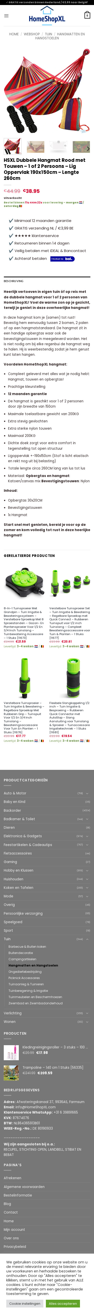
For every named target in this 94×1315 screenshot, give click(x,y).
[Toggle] (87, 793)
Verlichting (13, 1013)
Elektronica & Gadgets (23, 836)
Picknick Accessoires (24, 978)
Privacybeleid (15, 1246)
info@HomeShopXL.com (36, 1107)
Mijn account (14, 1229)
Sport (8, 930)
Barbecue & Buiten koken (27, 946)
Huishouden (13, 879)
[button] (6, 15)
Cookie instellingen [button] (24, 1303)
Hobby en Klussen (18, 870)
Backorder (12, 810)
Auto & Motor (15, 793)
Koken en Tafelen (18, 887)
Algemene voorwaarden (24, 1186)
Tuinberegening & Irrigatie (28, 991)
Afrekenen (12, 1178)
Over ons (11, 1238)
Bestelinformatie (18, 1195)
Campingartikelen (22, 959)
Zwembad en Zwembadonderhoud (36, 1003)
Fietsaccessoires (18, 853)
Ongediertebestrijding (25, 972)
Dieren (9, 827)
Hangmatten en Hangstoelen (60, 36)
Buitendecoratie (21, 953)
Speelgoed (13, 922)
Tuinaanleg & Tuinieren (26, 984)
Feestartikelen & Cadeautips (28, 845)
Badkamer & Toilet (19, 819)
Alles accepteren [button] (63, 1303)
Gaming (10, 862)
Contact (11, 1212)
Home (14, 34)
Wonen (10, 1021)
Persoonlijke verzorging (23, 913)
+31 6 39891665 (66, 1112)
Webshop (32, 34)
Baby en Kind (14, 801)
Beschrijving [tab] (14, 281)
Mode (8, 896)
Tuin (48, 34)
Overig (9, 904)
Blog (7, 1204)
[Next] (88, 149)
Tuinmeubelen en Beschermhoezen (35, 997)
